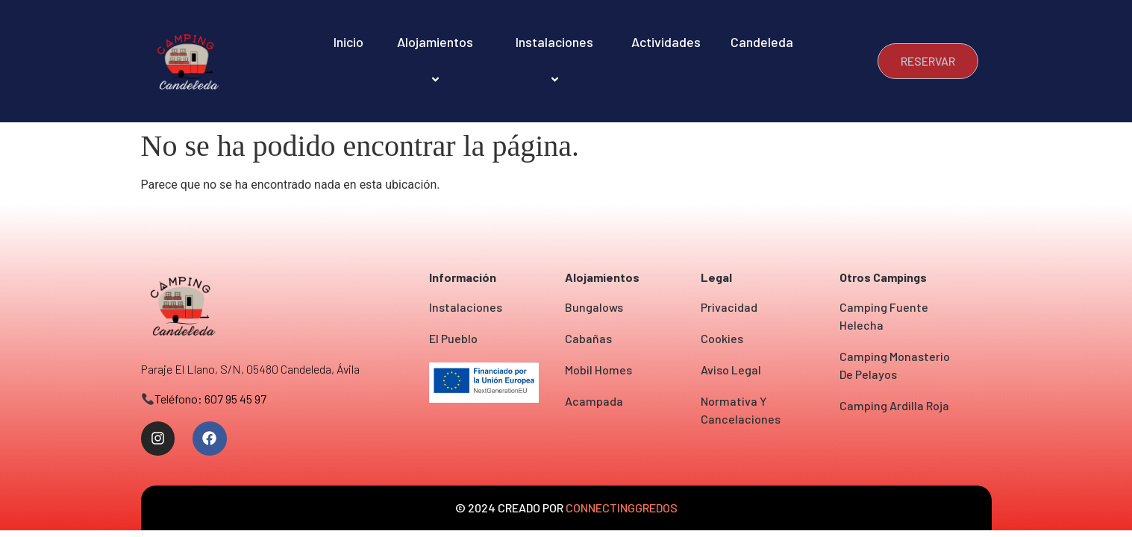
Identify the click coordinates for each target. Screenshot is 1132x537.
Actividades (666, 42)
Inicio (348, 42)
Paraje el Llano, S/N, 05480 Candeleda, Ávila (250, 369)
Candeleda (762, 42)
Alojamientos (437, 61)
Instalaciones (557, 61)
